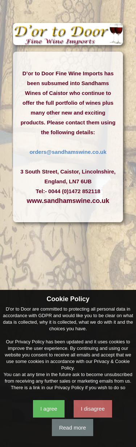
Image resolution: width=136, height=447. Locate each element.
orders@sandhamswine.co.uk (67, 152)
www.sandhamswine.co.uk (68, 200)
